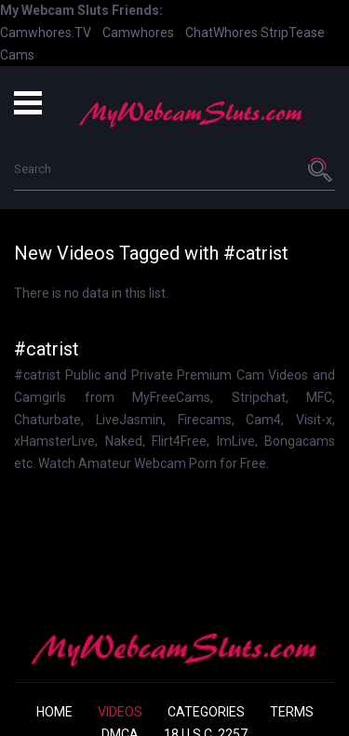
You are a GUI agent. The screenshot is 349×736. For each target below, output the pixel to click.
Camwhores (138, 32)
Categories (206, 711)
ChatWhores (221, 32)
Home (54, 711)
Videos (120, 711)
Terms (292, 711)
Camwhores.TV (45, 32)
